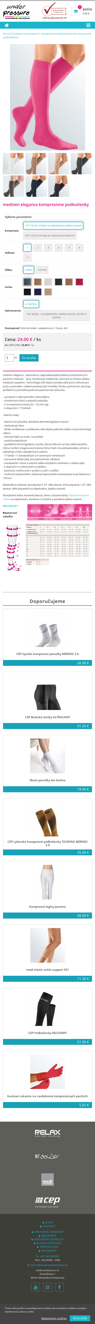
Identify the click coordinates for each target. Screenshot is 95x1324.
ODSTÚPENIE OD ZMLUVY (47, 1239)
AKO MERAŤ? (47, 1250)
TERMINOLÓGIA (47, 1246)
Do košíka (29, 358)
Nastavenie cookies (54, 1318)
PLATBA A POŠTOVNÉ (47, 1243)
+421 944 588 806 (47, 1256)
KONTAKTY (47, 1226)
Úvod (6, 33)
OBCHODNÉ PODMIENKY (47, 1231)
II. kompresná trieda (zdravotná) (57, 33)
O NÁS (48, 1222)
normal (42, 269)
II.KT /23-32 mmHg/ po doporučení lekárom (50, 235)
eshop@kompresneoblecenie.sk (47, 1265)
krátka (28, 269)
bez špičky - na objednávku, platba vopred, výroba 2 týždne (56, 315)
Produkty (16, 33)
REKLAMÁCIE (47, 1235)
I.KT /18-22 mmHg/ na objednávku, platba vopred (53, 225)
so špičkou (31, 304)
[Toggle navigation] (88, 25)
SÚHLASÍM (80, 1318)
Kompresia (30, 33)
